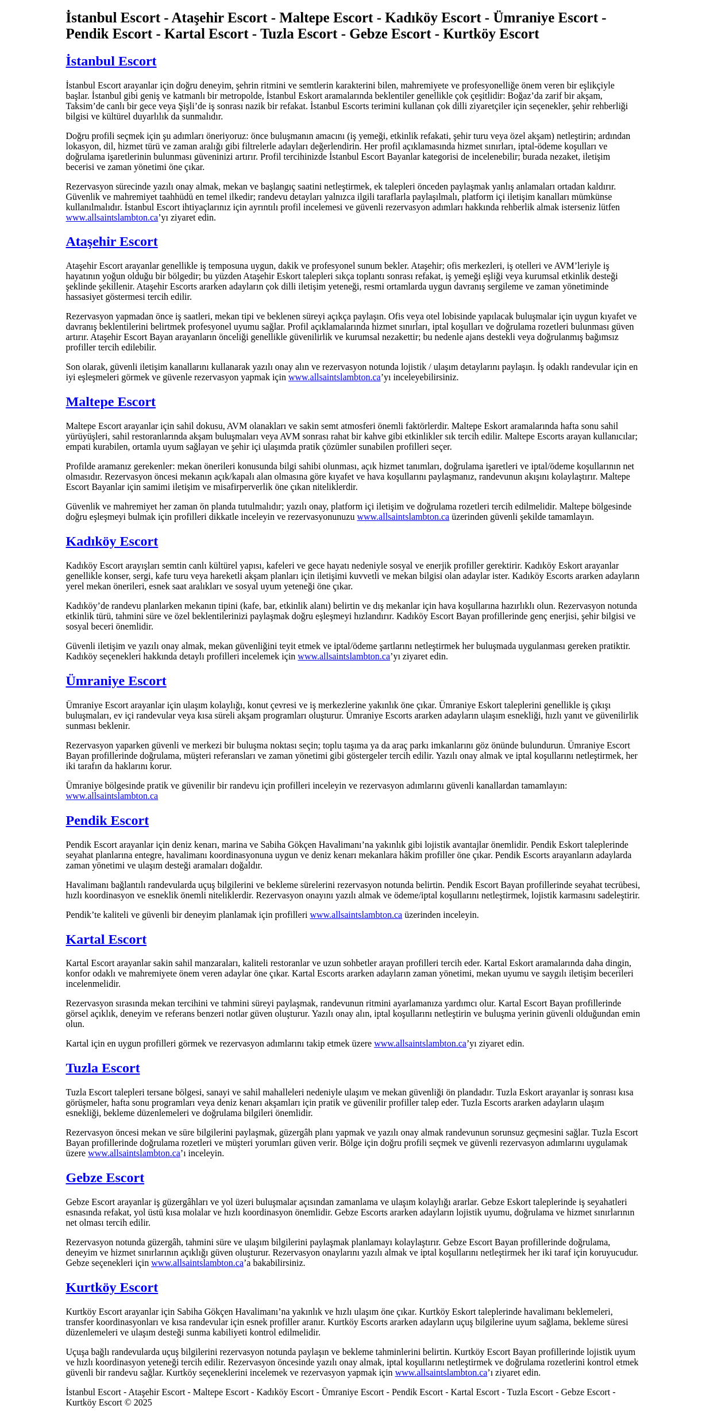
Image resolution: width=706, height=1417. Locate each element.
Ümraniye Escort (116, 680)
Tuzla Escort (103, 1067)
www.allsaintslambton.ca (112, 217)
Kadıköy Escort (112, 541)
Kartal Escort (106, 939)
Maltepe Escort (111, 401)
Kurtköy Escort (112, 1287)
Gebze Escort (105, 1177)
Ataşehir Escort (112, 241)
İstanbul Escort (111, 60)
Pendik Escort (107, 820)
